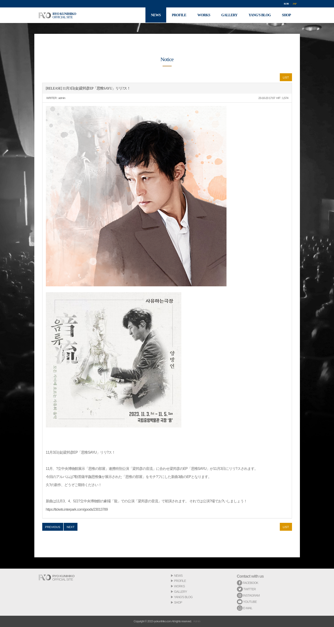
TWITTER (246, 589)
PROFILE (180, 581)
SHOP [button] (286, 15)
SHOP (178, 602)
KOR (286, 3)
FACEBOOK (247, 583)
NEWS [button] (155, 15)
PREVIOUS (52, 527)
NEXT (71, 527)
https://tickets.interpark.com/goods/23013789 (77, 509)
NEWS (178, 575)
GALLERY (180, 591)
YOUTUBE (247, 602)
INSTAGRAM (248, 595)
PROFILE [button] (178, 15)
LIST (286, 77)
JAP (294, 3)
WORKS (179, 586)
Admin (196, 621)
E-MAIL (244, 608)
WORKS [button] (203, 15)
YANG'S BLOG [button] (259, 15)
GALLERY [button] (229, 15)
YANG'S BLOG (183, 597)
